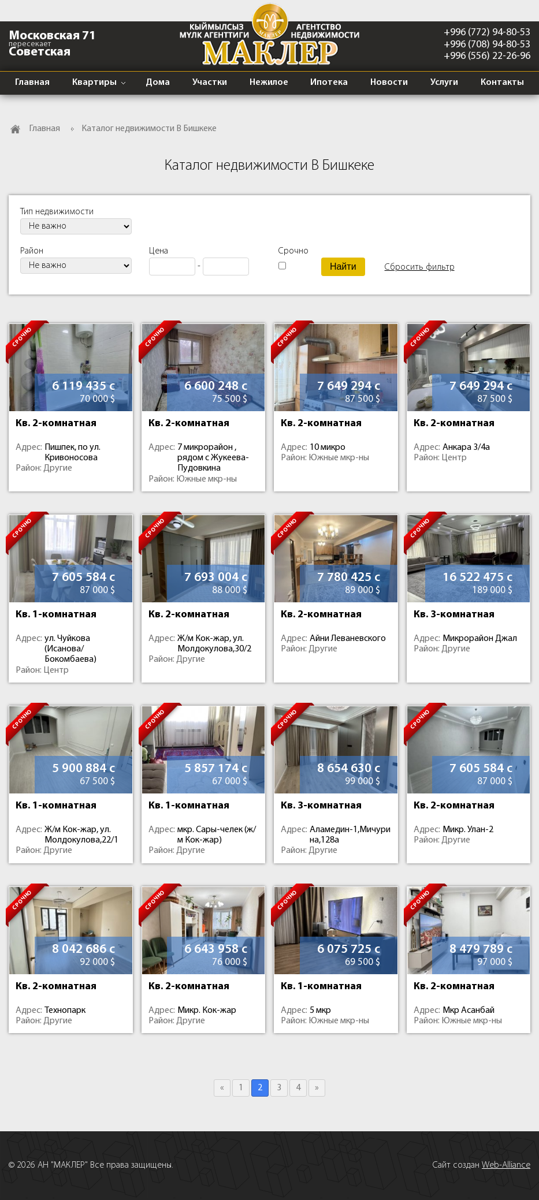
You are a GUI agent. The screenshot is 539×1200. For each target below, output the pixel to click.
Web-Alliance (506, 1165)
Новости (389, 82)
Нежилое (269, 82)
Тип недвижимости (57, 212)
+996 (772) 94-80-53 (487, 32)
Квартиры (94, 82)
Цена (158, 251)
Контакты (502, 82)
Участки (209, 82)
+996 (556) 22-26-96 (487, 56)
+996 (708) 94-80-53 (487, 44)
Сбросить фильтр (420, 267)
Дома (158, 82)
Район (31, 251)
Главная (32, 82)
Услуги (444, 82)
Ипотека (329, 82)
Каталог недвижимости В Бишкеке (149, 128)
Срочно (291, 251)
